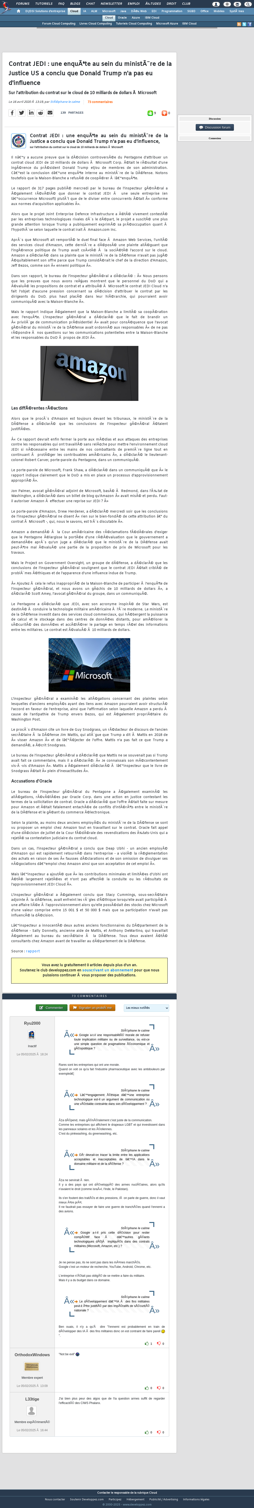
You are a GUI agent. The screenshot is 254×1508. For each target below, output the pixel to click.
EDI (154, 11)
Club (186, 4)
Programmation (171, 11)
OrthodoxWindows (32, 1364)
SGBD (191, 11)
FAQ (61, 4)
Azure (136, 18)
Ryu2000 (32, 1032)
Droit (171, 4)
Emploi (133, 4)
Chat (90, 4)
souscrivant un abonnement (107, 973)
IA (84, 11)
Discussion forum (214, 128)
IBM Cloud (152, 18)
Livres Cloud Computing (95, 24)
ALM (94, 11)
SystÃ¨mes (236, 11)
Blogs (75, 4)
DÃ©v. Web (139, 11)
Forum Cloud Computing (58, 24)
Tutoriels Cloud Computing (134, 24)
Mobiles (219, 11)
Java (123, 11)
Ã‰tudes (153, 4)
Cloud (74, 11)
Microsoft (108, 11)
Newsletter (111, 4)
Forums (23, 4)
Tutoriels (44, 4)
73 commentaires (100, 105)
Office (204, 11)
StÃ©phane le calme (65, 105)
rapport (33, 954)
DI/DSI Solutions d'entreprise (45, 11)
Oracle (122, 18)
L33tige (32, 1408)
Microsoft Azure (167, 24)
